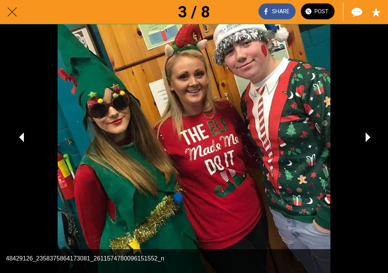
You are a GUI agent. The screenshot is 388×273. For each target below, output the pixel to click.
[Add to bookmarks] (376, 12)
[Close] (12, 12)
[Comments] (356, 12)
